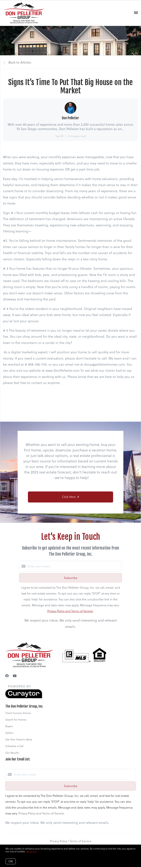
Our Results (12, 753)
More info (31, 851)
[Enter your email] (74, 566)
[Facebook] (7, 676)
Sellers (9, 733)
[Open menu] (136, 13)
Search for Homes (15, 719)
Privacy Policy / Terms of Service (70, 841)
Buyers (9, 726)
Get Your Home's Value (18, 739)
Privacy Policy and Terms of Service (70, 611)
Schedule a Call (14, 746)
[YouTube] (15, 676)
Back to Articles (19, 62)
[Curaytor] (23, 697)
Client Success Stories (18, 713)
